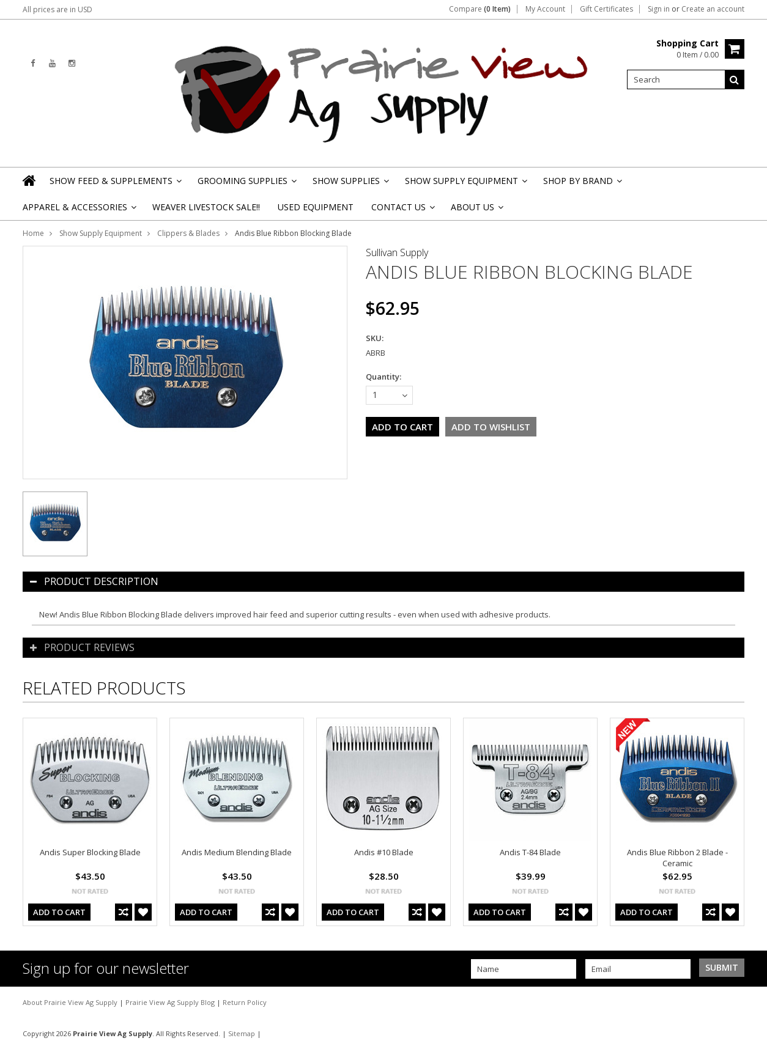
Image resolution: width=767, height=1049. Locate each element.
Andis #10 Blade (383, 852)
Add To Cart (59, 912)
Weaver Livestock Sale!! (206, 207)
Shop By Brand (581, 184)
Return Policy (245, 1002)
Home (33, 233)
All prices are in (57, 9)
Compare (480, 9)
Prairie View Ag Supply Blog (171, 1002)
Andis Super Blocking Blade (90, 852)
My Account (545, 9)
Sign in (659, 9)
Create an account (712, 9)
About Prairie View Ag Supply (71, 1002)
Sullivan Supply (397, 252)
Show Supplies (350, 184)
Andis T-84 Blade (530, 852)
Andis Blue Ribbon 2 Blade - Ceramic (677, 858)
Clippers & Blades (188, 233)
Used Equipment (316, 207)
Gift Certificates (606, 9)
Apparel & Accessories (79, 210)
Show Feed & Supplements (115, 184)
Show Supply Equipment (465, 184)
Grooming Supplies (246, 184)
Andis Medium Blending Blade (237, 852)
